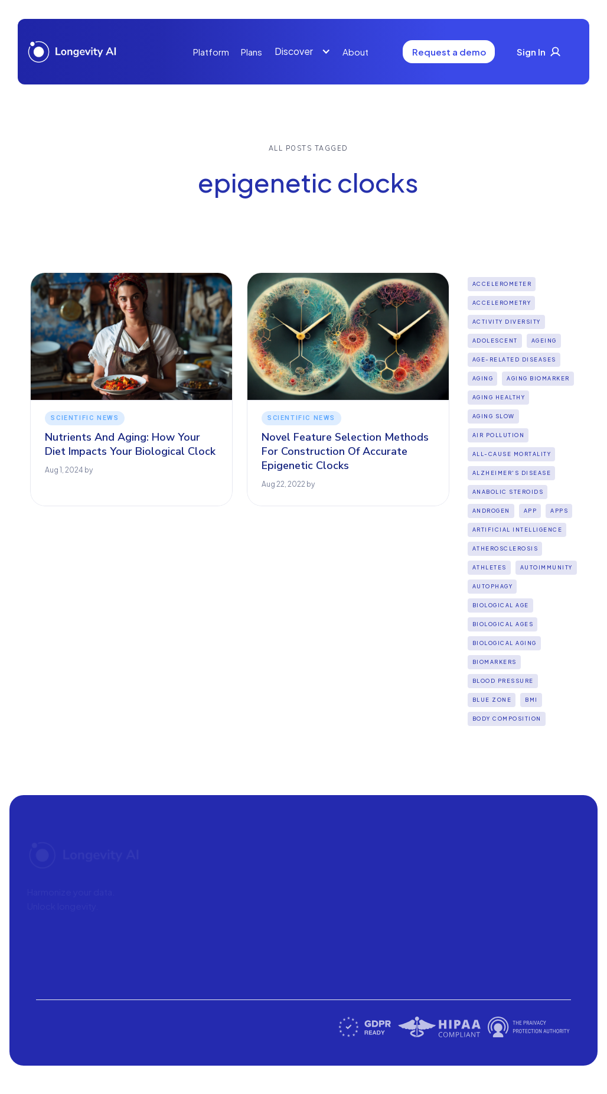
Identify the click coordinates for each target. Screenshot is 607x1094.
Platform (211, 51)
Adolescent (495, 340)
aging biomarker (538, 378)
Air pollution (498, 435)
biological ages (503, 624)
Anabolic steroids (508, 492)
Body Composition (506, 718)
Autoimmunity (546, 567)
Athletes (489, 567)
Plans (251, 51)
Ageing (544, 340)
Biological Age (500, 605)
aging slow (493, 416)
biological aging (504, 643)
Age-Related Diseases (514, 359)
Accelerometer (502, 284)
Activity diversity (506, 321)
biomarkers (494, 662)
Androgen (491, 510)
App (530, 510)
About (355, 51)
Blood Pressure (503, 681)
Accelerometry (501, 302)
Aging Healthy (499, 397)
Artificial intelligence (517, 529)
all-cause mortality (511, 454)
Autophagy (492, 586)
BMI (531, 699)
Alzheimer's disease (511, 473)
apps (559, 510)
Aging (483, 378)
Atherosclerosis (505, 548)
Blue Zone (492, 699)
